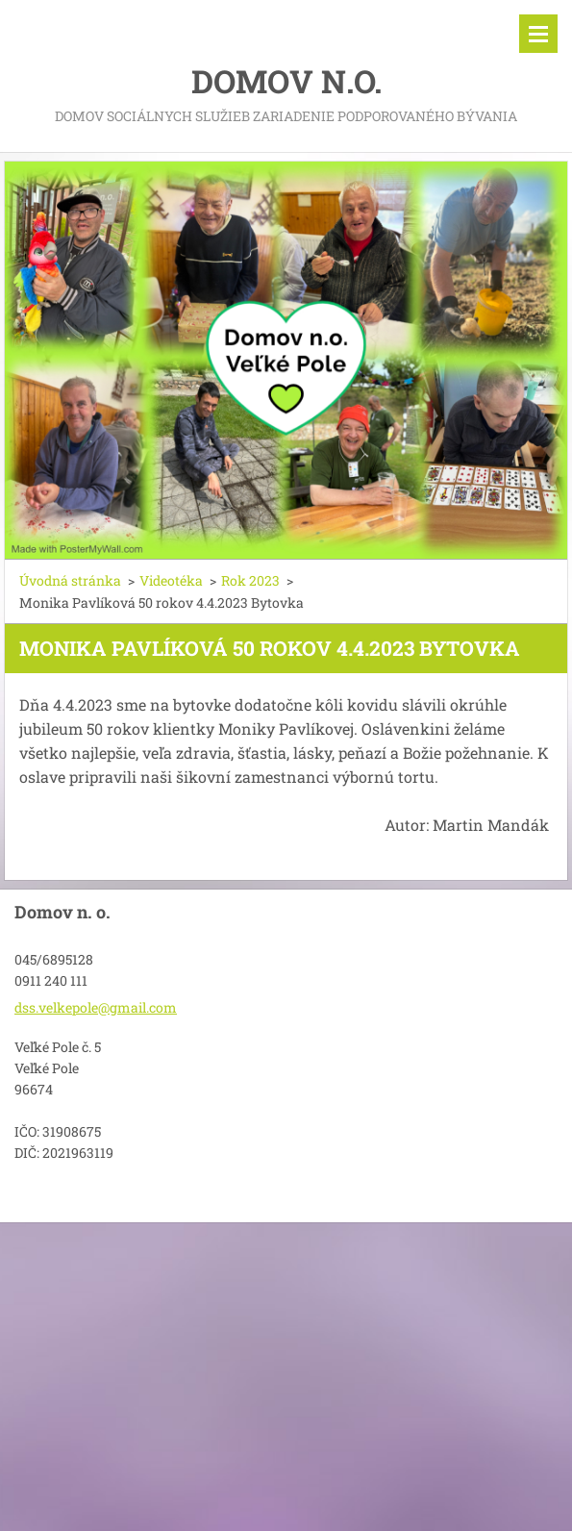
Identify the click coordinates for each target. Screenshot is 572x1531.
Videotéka (171, 580)
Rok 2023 (250, 580)
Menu (538, 33)
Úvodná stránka (70, 580)
